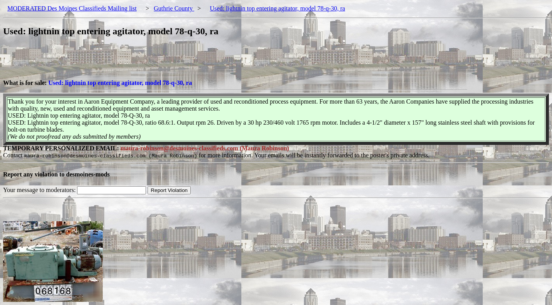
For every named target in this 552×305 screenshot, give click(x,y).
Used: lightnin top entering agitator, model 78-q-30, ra (277, 8)
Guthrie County (174, 8)
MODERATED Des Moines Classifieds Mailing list (72, 8)
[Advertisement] (145, 61)
